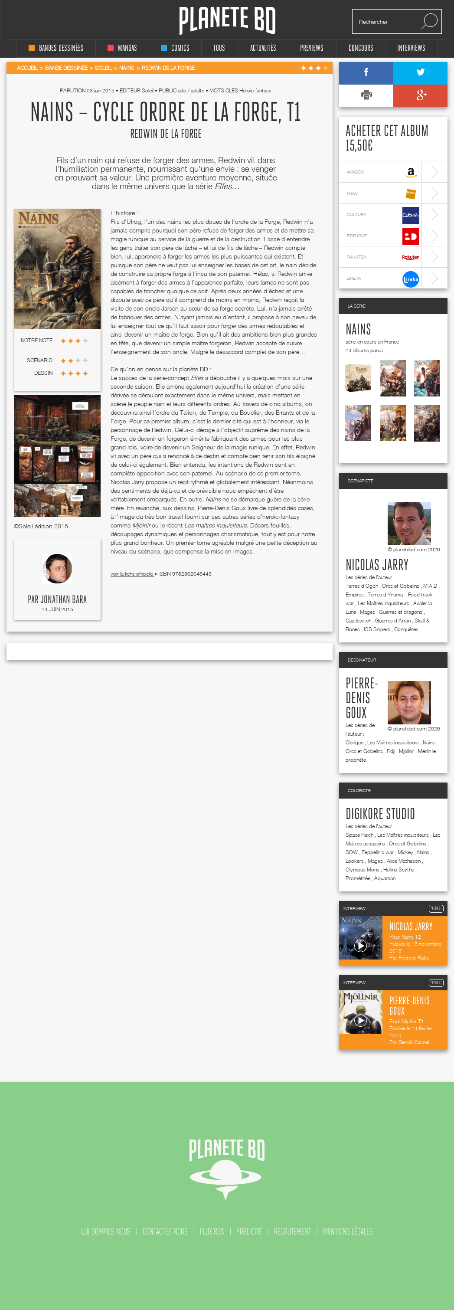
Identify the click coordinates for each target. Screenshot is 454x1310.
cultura (383, 215)
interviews (411, 48)
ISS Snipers (377, 629)
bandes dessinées (56, 48)
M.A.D (430, 586)
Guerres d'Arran (393, 620)
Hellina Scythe (398, 869)
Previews (311, 48)
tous (219, 48)
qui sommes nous (106, 1231)
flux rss (212, 1231)
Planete (227, 21)
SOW (352, 852)
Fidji (391, 751)
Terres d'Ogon (362, 586)
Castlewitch (358, 620)
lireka (383, 279)
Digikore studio (380, 815)
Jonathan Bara (63, 600)
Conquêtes (406, 629)
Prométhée (358, 878)
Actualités (263, 48)
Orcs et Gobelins (400, 586)
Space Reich (359, 835)
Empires (355, 594)
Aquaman (384, 878)
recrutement (292, 1231)
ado (182, 90)
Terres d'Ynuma (386, 594)
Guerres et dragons (400, 612)
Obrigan (354, 742)
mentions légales (348, 1231)
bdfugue (383, 236)
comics (175, 48)
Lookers (355, 861)
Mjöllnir (406, 751)
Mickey (405, 852)
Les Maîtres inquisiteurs (383, 603)
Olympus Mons (362, 869)
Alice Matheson (404, 861)
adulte (197, 90)
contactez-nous (165, 1231)
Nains (358, 330)
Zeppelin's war (378, 852)
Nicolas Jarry (377, 566)
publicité (249, 1231)
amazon (383, 172)
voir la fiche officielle (132, 573)
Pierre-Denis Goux (362, 698)
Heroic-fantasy (255, 90)
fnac (383, 194)
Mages (367, 612)
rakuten (383, 257)
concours (361, 48)
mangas (122, 48)
